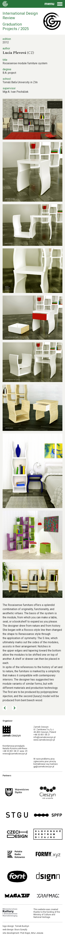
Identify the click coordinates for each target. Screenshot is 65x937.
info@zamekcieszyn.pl (44, 737)
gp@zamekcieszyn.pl (43, 766)
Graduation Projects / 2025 (16, 26)
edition (7, 39)
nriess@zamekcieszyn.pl (15, 753)
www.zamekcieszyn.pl (44, 740)
